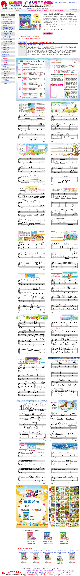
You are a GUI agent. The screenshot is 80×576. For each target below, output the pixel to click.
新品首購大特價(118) (7, 19)
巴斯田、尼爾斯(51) (7, 37)
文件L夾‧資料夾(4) (7, 77)
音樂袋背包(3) (6, 73)
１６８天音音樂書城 (27, 8)
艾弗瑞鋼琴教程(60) (7, 39)
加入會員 (61, 2)
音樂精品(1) (5, 80)
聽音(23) (4, 56)
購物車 (71, 2)
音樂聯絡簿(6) (6, 64)
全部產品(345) (6, 83)
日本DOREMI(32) (7, 41)
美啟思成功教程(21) (7, 31)
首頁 (56, 2)
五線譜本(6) (5, 67)
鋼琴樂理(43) (5, 50)
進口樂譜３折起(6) (7, 43)
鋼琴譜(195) (5, 47)
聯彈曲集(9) (5, 54)
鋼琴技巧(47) (5, 52)
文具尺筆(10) (5, 75)
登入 (66, 2)
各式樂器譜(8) (6, 60)
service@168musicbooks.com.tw (66, 573)
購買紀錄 (76, 2)
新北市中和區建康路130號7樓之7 (39, 573)
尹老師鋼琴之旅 (37, 8)
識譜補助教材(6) (6, 69)
